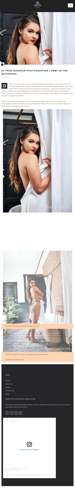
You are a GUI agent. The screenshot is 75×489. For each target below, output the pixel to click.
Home (7, 381)
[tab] (37, 326)
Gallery (8, 387)
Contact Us (9, 391)
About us (9, 384)
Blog (7, 394)
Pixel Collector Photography (13, 475)
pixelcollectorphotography (31, 475)
